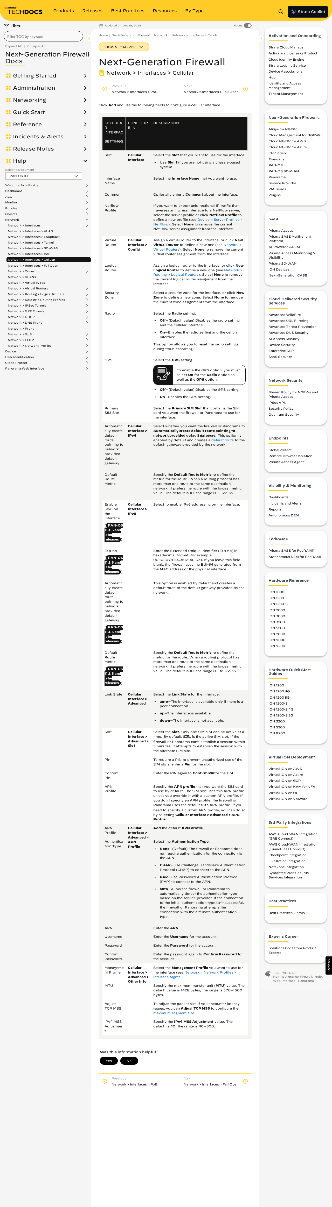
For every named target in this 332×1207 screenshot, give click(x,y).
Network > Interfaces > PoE (29, 253)
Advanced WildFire (284, 318)
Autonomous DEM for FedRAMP (295, 560)
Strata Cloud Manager (286, 51)
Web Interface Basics (21, 185)
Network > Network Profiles (29, 345)
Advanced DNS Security (288, 336)
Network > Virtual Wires (26, 282)
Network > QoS (20, 334)
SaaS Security (280, 360)
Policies (11, 208)
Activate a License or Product (292, 57)
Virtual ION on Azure (285, 778)
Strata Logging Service (287, 69)
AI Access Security (284, 342)
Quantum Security (283, 418)
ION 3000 (276, 619)
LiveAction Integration (287, 864)
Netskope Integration (286, 870)
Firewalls (276, 163)
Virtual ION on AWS (285, 772)
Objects (11, 214)
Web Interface (284, 984)
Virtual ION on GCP (284, 784)
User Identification (19, 357)
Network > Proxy (21, 328)
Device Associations (285, 75)
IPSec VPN (277, 406)
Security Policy (281, 412)
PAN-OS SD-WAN (283, 174)
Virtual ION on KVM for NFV (291, 790)
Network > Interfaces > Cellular (31, 259)
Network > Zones (21, 271)
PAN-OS (275, 169)
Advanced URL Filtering (288, 324)
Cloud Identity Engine (286, 63)
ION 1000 (276, 595)
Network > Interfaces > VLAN (30, 231)
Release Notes (33, 149)
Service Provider (282, 186)
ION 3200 (276, 625)
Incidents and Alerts (285, 507)
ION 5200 (276, 631)
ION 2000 (276, 613)
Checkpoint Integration (287, 858)
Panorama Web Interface (24, 368)
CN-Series (277, 157)
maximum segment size (173, 1013)
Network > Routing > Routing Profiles (36, 299)
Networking (29, 100)
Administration (34, 88)
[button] (329, 965)
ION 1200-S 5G (280, 719)
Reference (27, 124)
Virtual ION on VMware (287, 802)
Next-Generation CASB (287, 279)
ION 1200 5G (278, 701)
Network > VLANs (22, 277)
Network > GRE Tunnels (26, 311)
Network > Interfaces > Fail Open (33, 265)
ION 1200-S (278, 607)
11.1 (275, 976)
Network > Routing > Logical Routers (36, 294)
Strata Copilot (307, 12)
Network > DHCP (21, 316)
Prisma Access (280, 234)
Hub (271, 81)
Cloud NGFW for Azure (287, 150)
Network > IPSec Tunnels (27, 305)
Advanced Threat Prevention (292, 330)
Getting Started (34, 76)
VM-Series (277, 192)
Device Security (281, 348)
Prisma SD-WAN (282, 267)
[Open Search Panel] (282, 11)
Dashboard (13, 191)
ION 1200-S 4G (280, 713)
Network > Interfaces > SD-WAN (33, 248)
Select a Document (19, 169)
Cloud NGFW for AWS (287, 144)
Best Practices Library (286, 916)
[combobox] (43, 36)
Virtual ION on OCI (284, 796)
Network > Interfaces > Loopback (34, 236)
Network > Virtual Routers (28, 288)
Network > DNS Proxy (25, 322)
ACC (8, 196)
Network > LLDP (21, 340)
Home (103, 35)
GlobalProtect (16, 362)
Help (19, 161)
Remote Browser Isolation (290, 459)
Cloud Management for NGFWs (294, 138)
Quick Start (29, 112)
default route (222, 440)
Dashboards (278, 501)
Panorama (277, 180)
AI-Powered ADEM (284, 250)
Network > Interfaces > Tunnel (31, 242)
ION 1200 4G (279, 695)
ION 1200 (276, 601)
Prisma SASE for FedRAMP (291, 554)
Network (12, 219)
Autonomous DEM (283, 519)
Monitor (11, 202)
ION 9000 (276, 643)
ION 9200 (276, 649)
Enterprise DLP (281, 354)
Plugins (274, 199)
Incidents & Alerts (38, 136)
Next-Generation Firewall (131, 35)
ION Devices (278, 273)
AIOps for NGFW (282, 132)
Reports (275, 513)
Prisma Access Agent (286, 465)
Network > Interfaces (24, 225)
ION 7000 (276, 637)
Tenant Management (285, 97)
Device (10, 351)
